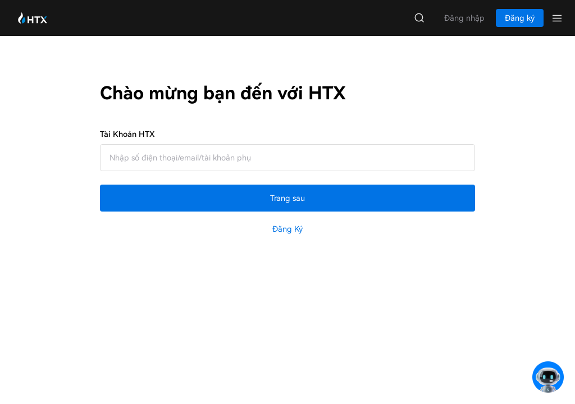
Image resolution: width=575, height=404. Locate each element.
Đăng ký (287, 228)
